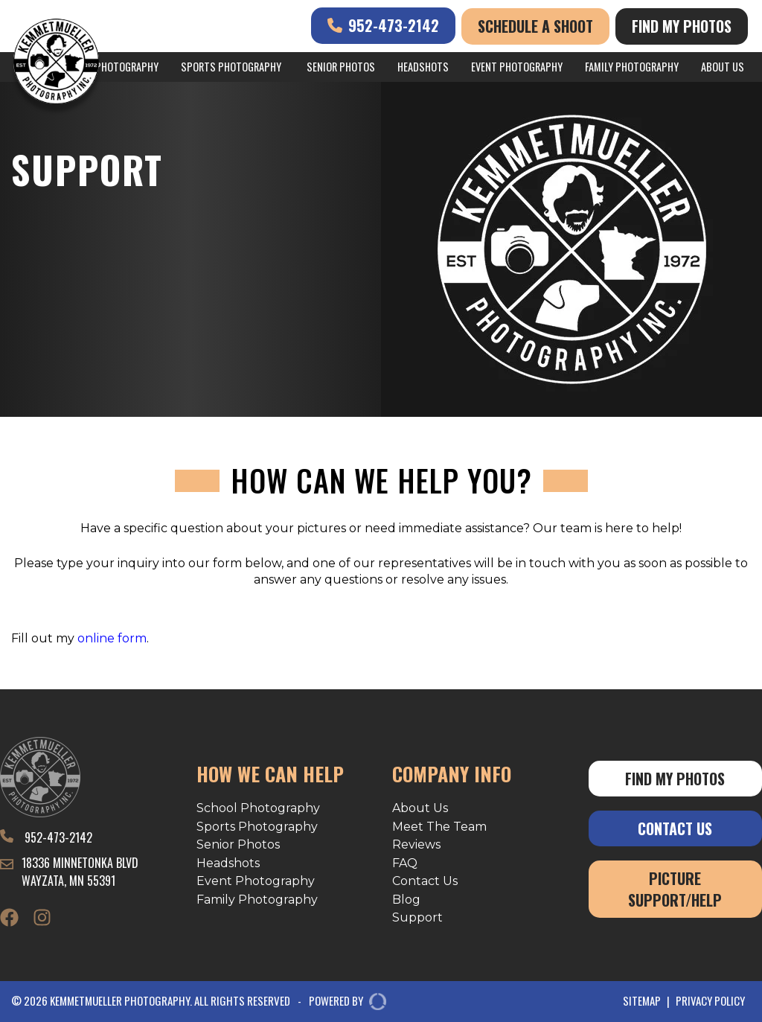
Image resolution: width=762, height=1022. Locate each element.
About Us (722, 66)
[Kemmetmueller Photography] (56, 64)
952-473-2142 (383, 25)
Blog (406, 899)
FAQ (404, 863)
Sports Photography (231, 66)
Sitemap (642, 1001)
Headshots (423, 66)
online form (112, 638)
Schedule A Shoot (535, 26)
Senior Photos (341, 66)
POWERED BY (342, 1001)
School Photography (258, 808)
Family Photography (632, 66)
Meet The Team (439, 827)
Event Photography (517, 66)
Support (417, 917)
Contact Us (425, 881)
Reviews (416, 844)
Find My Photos (681, 26)
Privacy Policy (710, 1001)
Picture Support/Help (675, 888)
